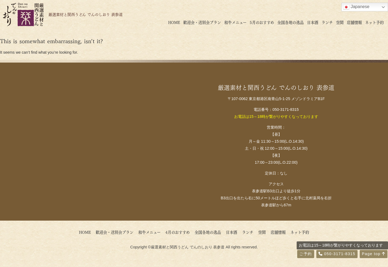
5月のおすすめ (262, 22)
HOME (174, 22)
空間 (340, 22)
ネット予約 (374, 22)
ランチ (327, 22)
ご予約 (305, 254)
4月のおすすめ (179, 232)
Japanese (356, 7)
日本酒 (312, 22)
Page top (373, 254)
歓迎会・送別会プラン (202, 22)
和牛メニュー (235, 22)
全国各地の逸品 (290, 22)
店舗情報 (354, 22)
